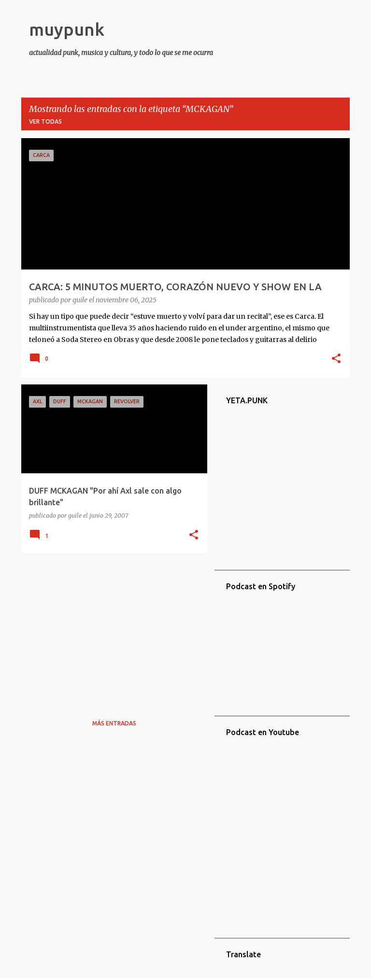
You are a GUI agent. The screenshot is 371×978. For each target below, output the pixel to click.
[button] (336, 359)
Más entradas (114, 723)
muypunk (66, 29)
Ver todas (45, 121)
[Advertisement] (110, 627)
